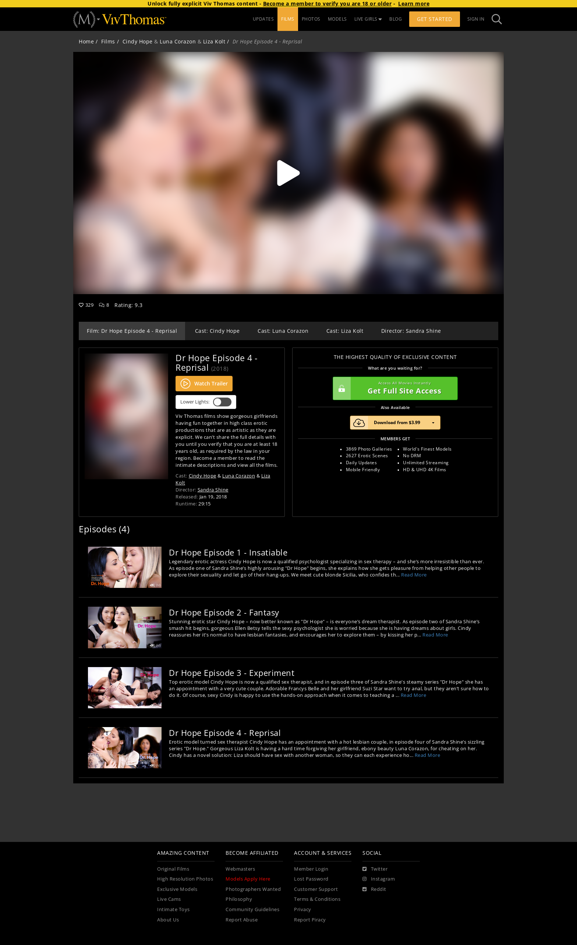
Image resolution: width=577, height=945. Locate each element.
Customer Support (316, 889)
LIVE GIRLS (368, 19)
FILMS (287, 19)
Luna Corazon (178, 41)
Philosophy (239, 899)
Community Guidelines (252, 909)
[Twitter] (374, 869)
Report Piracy (310, 920)
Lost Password (311, 879)
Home (86, 41)
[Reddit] (374, 889)
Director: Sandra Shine (411, 330)
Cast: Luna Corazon (283, 330)
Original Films (173, 869)
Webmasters (240, 869)
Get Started (434, 18)
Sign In (476, 19)
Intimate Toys (173, 909)
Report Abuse (242, 920)
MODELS (337, 19)
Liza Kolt (214, 41)
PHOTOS (311, 19)
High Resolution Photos (185, 879)
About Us (168, 920)
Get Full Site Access (393, 388)
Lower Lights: (205, 402)
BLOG (395, 19)
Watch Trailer (204, 383)
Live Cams (169, 899)
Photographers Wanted (253, 889)
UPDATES (263, 19)
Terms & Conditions (317, 899)
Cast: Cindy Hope (217, 330)
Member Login (311, 869)
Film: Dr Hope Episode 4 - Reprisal (132, 330)
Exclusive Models (177, 889)
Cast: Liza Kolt (345, 330)
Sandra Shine (213, 489)
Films (108, 41)
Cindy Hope (138, 41)
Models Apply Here (248, 879)
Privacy (302, 909)
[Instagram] (378, 879)
